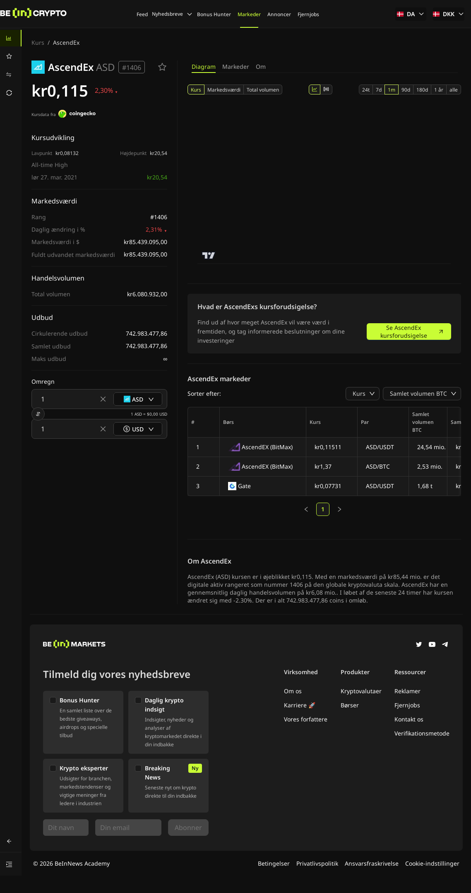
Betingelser (274, 863)
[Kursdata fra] (77, 115)
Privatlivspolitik (317, 863)
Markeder (235, 66)
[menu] (11, 65)
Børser (350, 705)
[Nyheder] (33, 14)
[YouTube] (432, 645)
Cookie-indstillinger (432, 863)
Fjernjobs (407, 705)
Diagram (204, 66)
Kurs (37, 42)
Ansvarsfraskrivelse (372, 863)
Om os (293, 691)
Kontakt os (408, 719)
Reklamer (407, 691)
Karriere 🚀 (299, 705)
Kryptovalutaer (361, 691)
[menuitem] (11, 38)
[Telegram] (445, 645)
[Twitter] (419, 645)
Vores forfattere (305, 719)
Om (261, 66)
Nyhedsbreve (172, 13)
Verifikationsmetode (421, 733)
